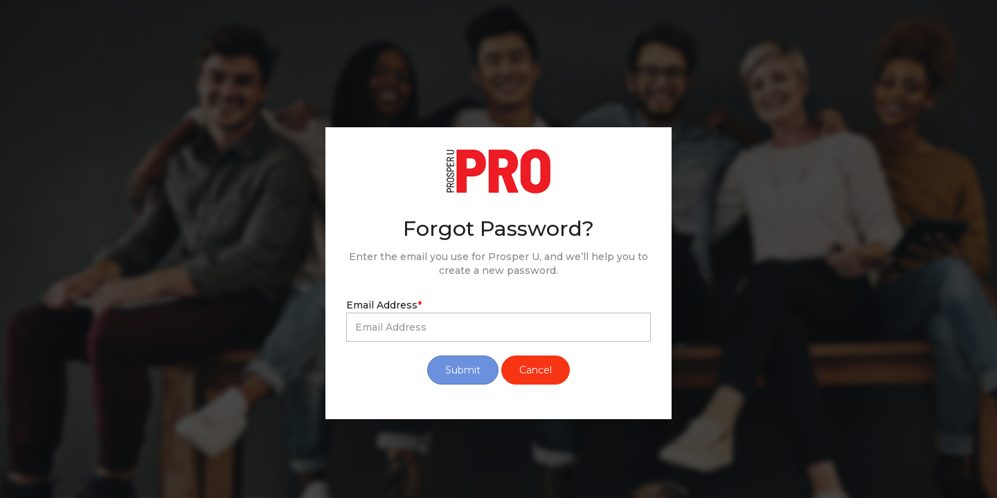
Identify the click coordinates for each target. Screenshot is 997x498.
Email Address (384, 305)
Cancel (535, 370)
